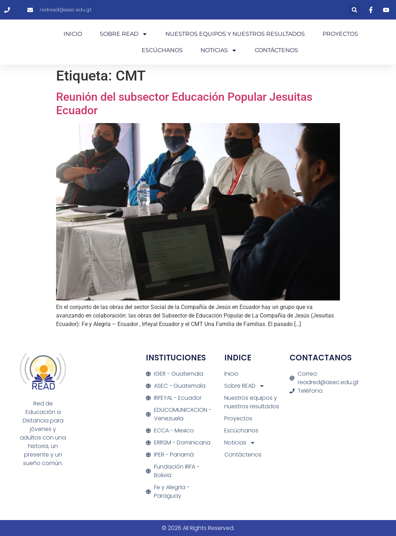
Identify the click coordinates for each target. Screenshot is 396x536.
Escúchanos (162, 50)
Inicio (73, 34)
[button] (354, 9)
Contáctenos (276, 50)
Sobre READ (124, 34)
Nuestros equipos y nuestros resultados (235, 34)
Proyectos (340, 34)
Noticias (218, 50)
